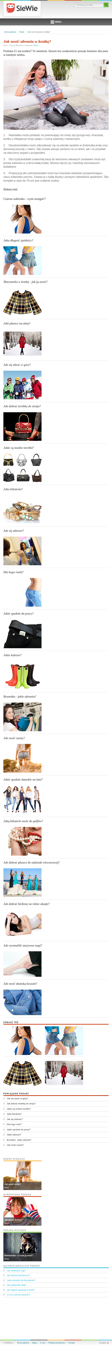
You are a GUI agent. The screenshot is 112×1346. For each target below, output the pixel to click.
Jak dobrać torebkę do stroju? (22, 406)
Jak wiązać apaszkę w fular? (21, 1290)
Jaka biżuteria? (13, 489)
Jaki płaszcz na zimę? (16, 323)
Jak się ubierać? (13, 530)
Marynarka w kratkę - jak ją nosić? (25, 282)
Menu (56, 22)
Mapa (34, 1343)
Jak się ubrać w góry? (17, 365)
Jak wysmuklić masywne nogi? (22, 945)
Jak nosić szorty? (14, 738)
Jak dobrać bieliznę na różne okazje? (26, 904)
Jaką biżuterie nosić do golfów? (23, 821)
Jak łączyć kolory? (13, 1220)
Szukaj (106, 5)
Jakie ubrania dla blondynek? (21, 1280)
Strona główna (10, 32)
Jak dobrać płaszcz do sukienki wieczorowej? (31, 862)
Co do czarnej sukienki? (18, 1294)
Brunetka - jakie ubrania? (19, 696)
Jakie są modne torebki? (18, 448)
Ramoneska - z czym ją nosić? (18, 1255)
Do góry (102, 1343)
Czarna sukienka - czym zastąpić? (24, 199)
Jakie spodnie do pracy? (18, 613)
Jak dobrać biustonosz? (18, 1275)
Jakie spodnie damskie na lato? (23, 779)
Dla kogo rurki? (13, 572)
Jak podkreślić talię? (17, 1285)
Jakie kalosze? (12, 655)
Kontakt (71, 1343)
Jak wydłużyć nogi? (16, 1270)
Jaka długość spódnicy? (18, 240)
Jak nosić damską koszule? (20, 983)
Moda (21, 32)
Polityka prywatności (56, 1343)
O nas (42, 1343)
